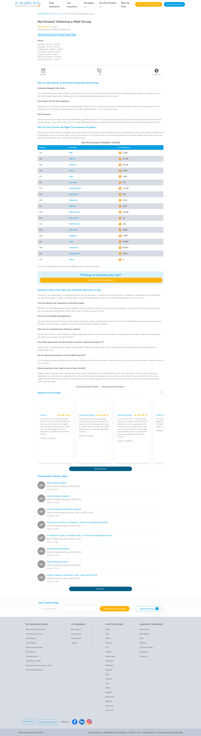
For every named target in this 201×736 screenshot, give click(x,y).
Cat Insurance (76, 638)
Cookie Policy (148, 732)
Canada (74, 643)
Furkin (141, 638)
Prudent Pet (74, 253)
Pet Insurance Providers (34, 647)
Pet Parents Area (32, 656)
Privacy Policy (94, 732)
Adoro (72, 259)
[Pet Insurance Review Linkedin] (82, 721)
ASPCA (72, 159)
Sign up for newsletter (48, 721)
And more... (109, 710)
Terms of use (134, 732)
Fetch (71, 170)
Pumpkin (73, 236)
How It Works (31, 643)
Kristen (43, 415)
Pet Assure (74, 218)
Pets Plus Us (144, 652)
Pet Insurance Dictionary (34, 670)
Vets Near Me (43, 14)
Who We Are (30, 652)
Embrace (73, 164)
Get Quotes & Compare (101, 280)
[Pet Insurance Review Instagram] (90, 721)
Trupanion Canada (146, 647)
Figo (71, 176)
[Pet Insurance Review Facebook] (75, 721)
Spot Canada (144, 634)
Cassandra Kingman (87, 415)
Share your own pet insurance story (38, 665)
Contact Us (28, 721)
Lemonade (73, 194)
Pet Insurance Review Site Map (170, 732)
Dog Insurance (76, 634)
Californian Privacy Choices (114, 732)
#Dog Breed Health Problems (113, 387)
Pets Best (73, 230)
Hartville (73, 182)
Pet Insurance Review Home (36, 629)
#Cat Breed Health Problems (88, 387)
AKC (71, 153)
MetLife (72, 206)
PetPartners (74, 224)
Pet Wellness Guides (33, 661)
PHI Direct (142, 643)
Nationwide (74, 212)
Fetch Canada (144, 629)
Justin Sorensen (162, 415)
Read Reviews (31, 638)
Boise (61, 14)
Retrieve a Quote (174, 4)
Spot (71, 241)
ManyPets (73, 200)
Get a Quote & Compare (148, 4)
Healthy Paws (75, 188)
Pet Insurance (76, 629)
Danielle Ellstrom (125, 415)
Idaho (54, 14)
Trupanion (73, 247)
